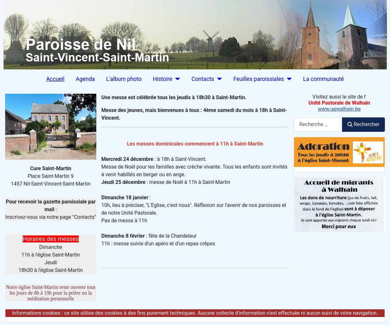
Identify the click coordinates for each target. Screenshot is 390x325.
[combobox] (318, 124)
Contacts (203, 79)
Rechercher (363, 124)
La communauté (323, 79)
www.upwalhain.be (339, 109)
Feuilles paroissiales (258, 79)
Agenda (85, 79)
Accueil (55, 79)
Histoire (162, 79)
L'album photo (124, 79)
